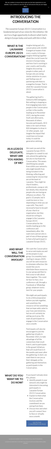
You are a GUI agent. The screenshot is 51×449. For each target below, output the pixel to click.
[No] (48, 7)
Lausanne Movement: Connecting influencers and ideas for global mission (25, 442)
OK (25, 10)
